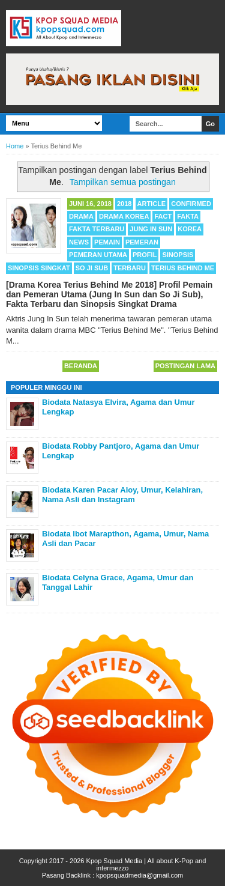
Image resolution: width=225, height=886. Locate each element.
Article (151, 203)
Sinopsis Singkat (39, 268)
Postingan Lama (185, 365)
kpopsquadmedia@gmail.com (139, 875)
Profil (145, 254)
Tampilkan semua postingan (123, 182)
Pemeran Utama (98, 254)
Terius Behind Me (182, 268)
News (79, 242)
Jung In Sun (151, 228)
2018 (124, 203)
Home (14, 146)
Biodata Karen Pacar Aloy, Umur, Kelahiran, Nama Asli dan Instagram (122, 494)
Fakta (188, 216)
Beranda (80, 365)
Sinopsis (177, 254)
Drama (81, 216)
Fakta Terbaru (96, 228)
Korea (190, 228)
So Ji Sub (92, 268)
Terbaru (129, 268)
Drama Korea (124, 216)
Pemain (107, 242)
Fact (163, 216)
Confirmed (191, 203)
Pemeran (141, 242)
